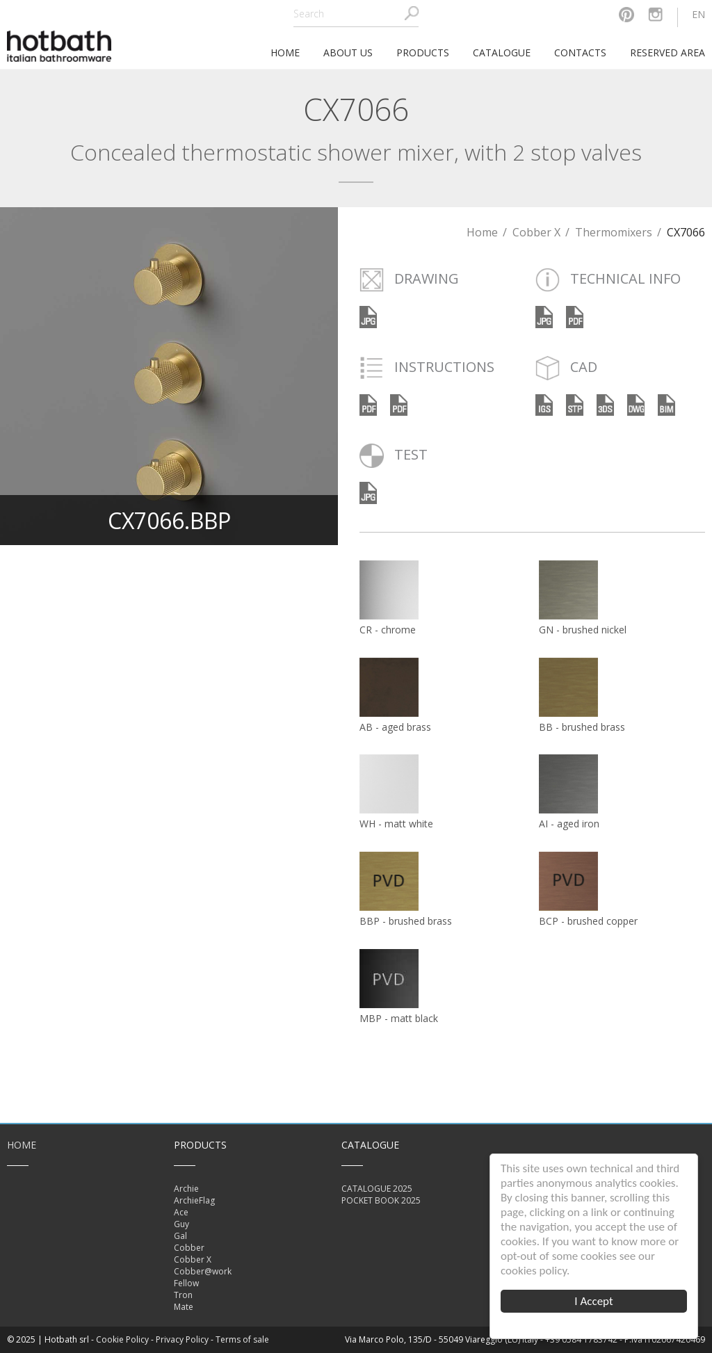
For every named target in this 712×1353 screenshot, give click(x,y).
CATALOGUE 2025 (376, 1188)
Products (422, 52)
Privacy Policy (182, 1339)
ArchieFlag (194, 1200)
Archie (186, 1188)
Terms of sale (242, 1339)
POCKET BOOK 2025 (381, 1200)
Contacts (580, 52)
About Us (348, 52)
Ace (181, 1212)
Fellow (186, 1283)
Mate (183, 1307)
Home (482, 232)
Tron (183, 1295)
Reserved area (667, 52)
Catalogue (502, 52)
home (285, 52)
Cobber (189, 1248)
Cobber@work (203, 1271)
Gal (180, 1236)
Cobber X (536, 232)
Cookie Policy (122, 1339)
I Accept (594, 1301)
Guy (181, 1224)
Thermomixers (613, 232)
